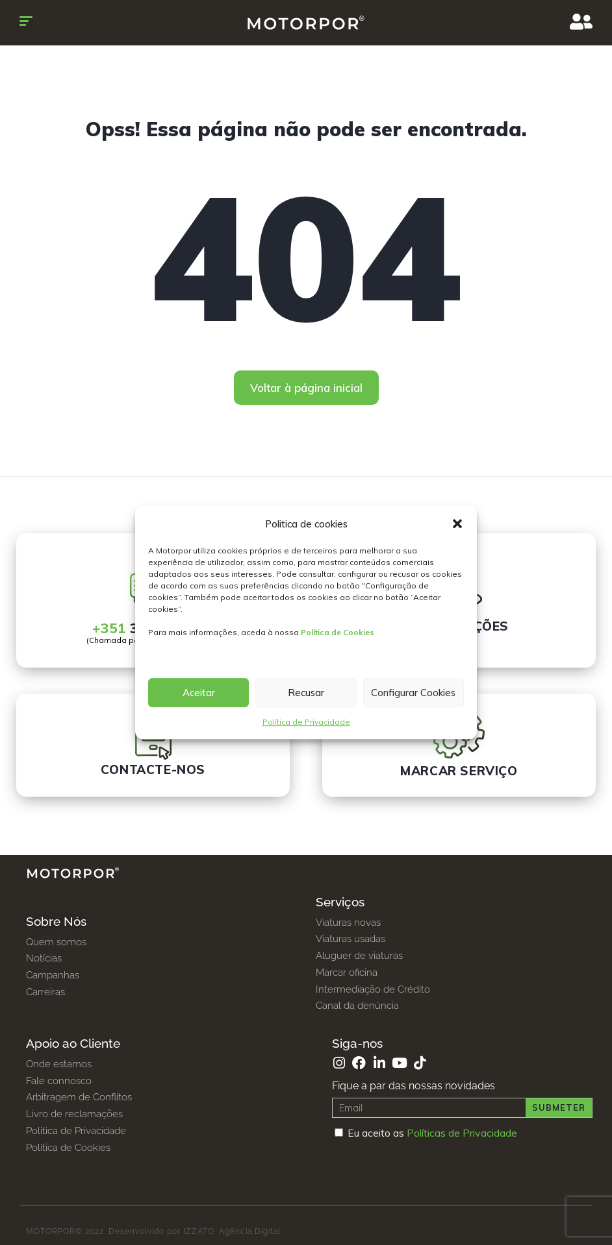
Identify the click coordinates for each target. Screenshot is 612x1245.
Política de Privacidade (306, 722)
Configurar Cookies (413, 692)
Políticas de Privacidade (462, 1132)
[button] (457, 524)
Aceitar (199, 692)
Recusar (306, 692)
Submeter (558, 1107)
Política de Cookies (337, 632)
